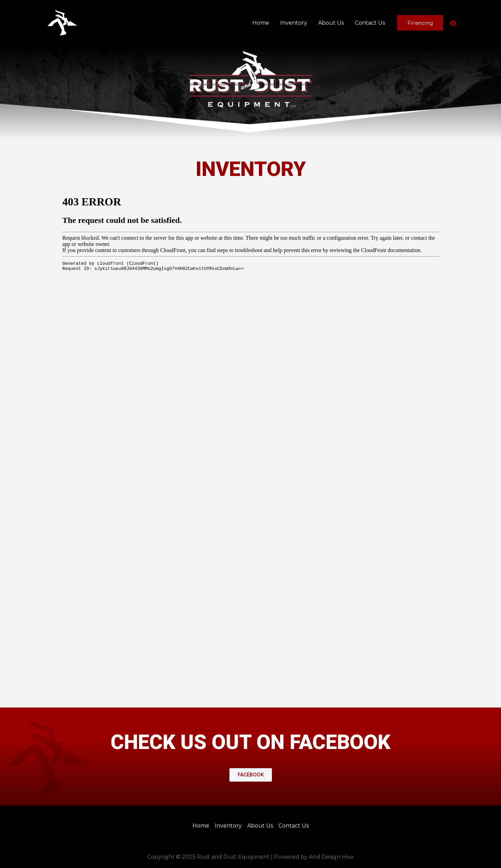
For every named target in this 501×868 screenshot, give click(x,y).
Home (260, 23)
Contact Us (370, 23)
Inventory (293, 23)
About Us (331, 23)
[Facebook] (453, 23)
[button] (250, 775)
